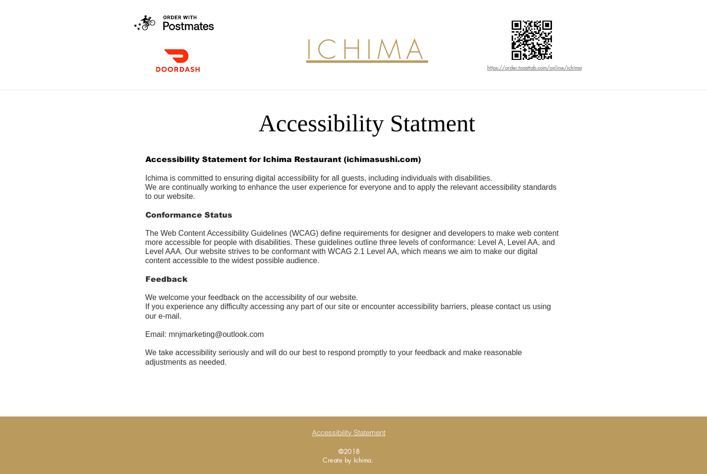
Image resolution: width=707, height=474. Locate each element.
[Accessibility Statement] (349, 432)
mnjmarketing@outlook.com (216, 334)
